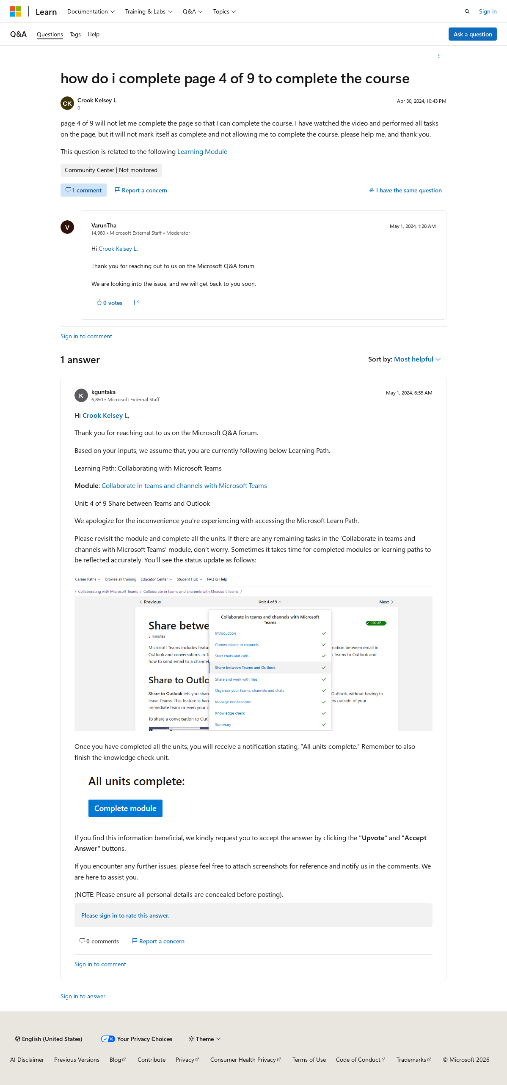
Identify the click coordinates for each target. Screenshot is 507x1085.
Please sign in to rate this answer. (125, 915)
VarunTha (103, 225)
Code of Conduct (358, 1059)
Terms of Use (309, 1059)
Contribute (151, 1059)
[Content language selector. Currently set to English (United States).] (49, 1039)
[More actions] (439, 56)
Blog (115, 1059)
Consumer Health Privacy (243, 1059)
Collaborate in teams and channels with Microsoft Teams (184, 485)
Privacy (185, 1059)
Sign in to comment (86, 336)
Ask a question (473, 34)
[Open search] (467, 11)
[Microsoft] (15, 11)
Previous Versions (76, 1059)
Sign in (488, 11)
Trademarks (411, 1059)
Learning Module (202, 151)
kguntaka (103, 392)
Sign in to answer (83, 996)
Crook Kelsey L (96, 100)
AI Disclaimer (27, 1059)
